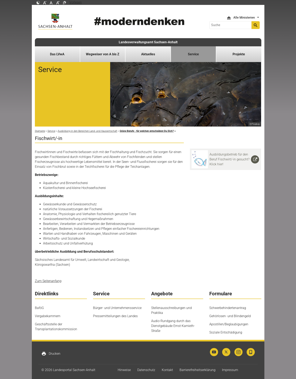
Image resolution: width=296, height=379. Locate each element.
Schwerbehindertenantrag (227, 308)
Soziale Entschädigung (225, 332)
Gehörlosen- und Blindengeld (230, 316)
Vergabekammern (47, 316)
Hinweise (124, 370)
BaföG (39, 308)
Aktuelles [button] (148, 54)
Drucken (50, 353)
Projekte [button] (239, 54)
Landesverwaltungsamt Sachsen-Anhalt (148, 42)
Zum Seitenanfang (48, 281)
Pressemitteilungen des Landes (115, 316)
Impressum (230, 370)
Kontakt (167, 370)
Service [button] (193, 54)
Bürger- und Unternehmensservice (117, 308)
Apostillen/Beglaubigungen (228, 324)
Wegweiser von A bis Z (102, 54)
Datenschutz (146, 370)
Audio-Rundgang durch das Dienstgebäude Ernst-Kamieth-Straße (173, 326)
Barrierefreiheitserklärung (197, 370)
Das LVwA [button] (57, 54)
